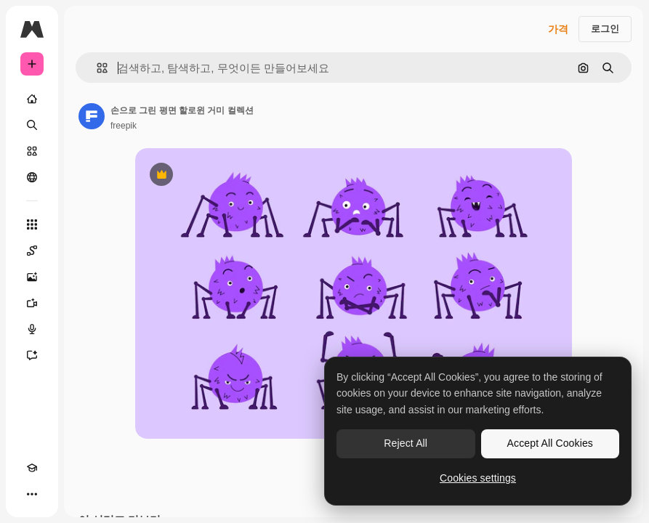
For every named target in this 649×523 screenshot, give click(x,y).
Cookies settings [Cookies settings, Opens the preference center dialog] (478, 478)
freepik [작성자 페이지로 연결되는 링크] (123, 126)
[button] (96, 67)
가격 (558, 29)
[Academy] (32, 467)
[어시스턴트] (32, 355)
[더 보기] (32, 494)
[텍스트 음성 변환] (32, 329)
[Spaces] (32, 250)
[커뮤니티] (32, 177)
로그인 (605, 28)
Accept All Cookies (550, 443)
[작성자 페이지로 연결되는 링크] (91, 116)
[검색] (32, 125)
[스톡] (32, 151)
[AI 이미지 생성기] (32, 276)
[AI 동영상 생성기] (32, 303)
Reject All (405, 443)
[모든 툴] (32, 224)
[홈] (32, 98)
